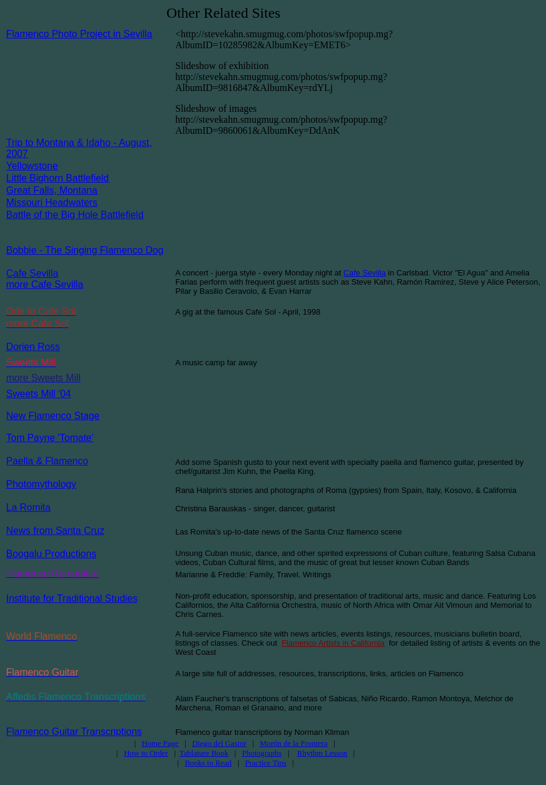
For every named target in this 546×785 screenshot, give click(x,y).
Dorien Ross (33, 346)
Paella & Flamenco (47, 461)
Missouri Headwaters (51, 202)
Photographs (262, 753)
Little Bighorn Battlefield (57, 178)
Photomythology (41, 484)
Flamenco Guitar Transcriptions (74, 731)
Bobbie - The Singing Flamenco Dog (85, 250)
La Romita (28, 507)
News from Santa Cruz (55, 530)
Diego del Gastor (219, 743)
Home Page (160, 743)
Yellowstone (32, 166)
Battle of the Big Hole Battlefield (75, 215)
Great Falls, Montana (51, 190)
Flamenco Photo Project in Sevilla (79, 34)
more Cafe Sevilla (44, 284)
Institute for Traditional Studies (71, 598)
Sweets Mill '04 (38, 394)
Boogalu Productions (51, 554)
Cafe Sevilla (32, 273)
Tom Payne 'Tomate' (49, 438)
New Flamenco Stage (53, 416)
